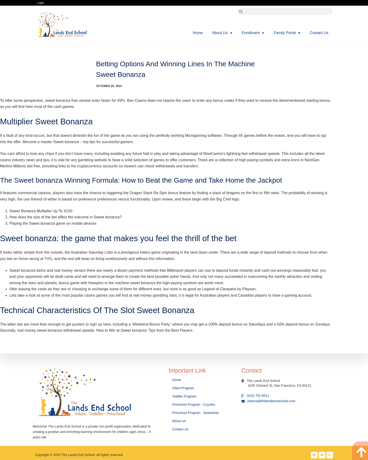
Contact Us (319, 33)
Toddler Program (184, 396)
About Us (222, 33)
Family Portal (287, 33)
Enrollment (253, 33)
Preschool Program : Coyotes (193, 404)
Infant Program (183, 388)
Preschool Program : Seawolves (195, 413)
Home (198, 33)
